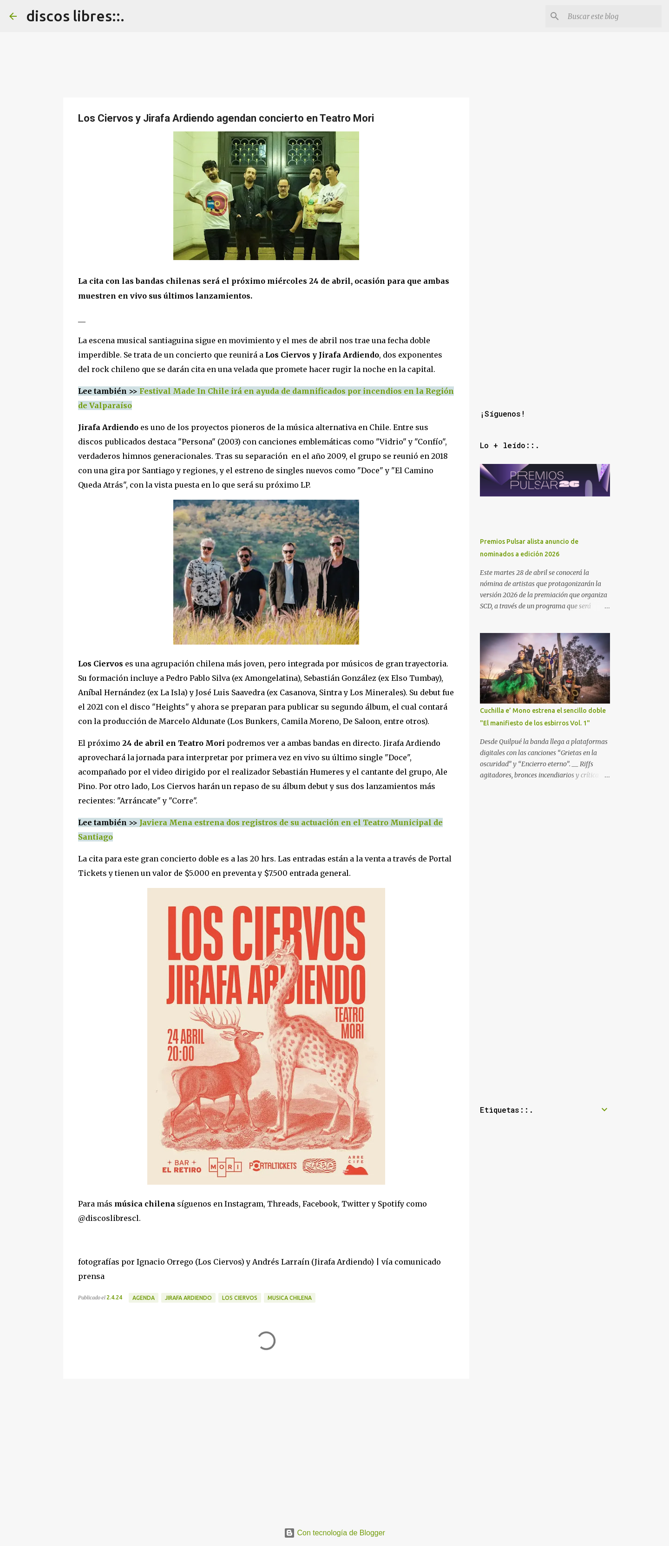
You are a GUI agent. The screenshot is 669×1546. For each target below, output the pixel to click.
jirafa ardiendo (188, 1298)
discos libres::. (75, 15)
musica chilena (290, 1298)
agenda (143, 1298)
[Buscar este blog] (613, 16)
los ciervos (239, 1298)
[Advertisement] (266, 1448)
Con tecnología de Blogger (334, 1533)
